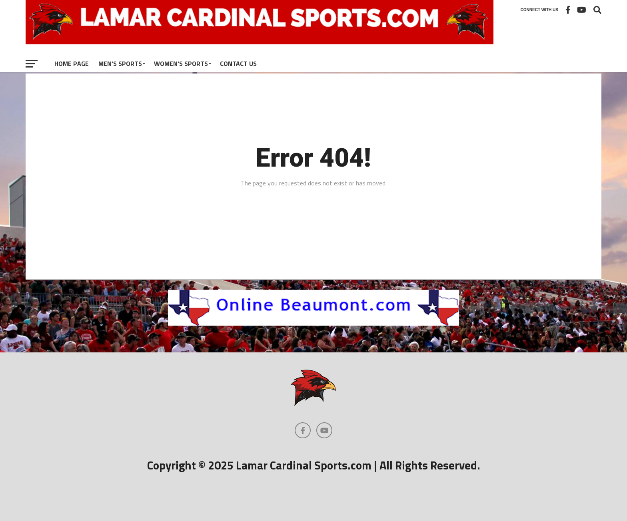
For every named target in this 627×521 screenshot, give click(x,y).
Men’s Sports (120, 63)
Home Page (71, 63)
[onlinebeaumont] (313, 323)
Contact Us (238, 63)
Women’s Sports (181, 63)
